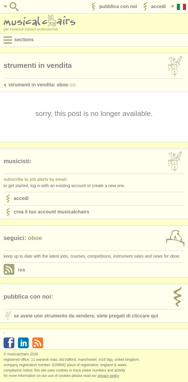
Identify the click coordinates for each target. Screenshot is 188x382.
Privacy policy (108, 376)
